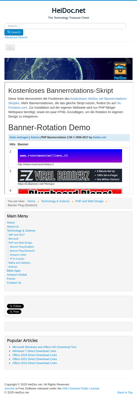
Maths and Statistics (19, 262)
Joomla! (9, 388)
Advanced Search (15, 37)
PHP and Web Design (20, 242)
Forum (11, 278)
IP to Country (17, 258)
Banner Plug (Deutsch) (22, 250)
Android (12, 266)
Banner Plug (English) (22, 246)
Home (11, 222)
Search (13, 32)
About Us (13, 226)
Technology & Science (21, 230)
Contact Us (14, 282)
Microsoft (13, 238)
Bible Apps (13, 270)
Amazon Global (17, 274)
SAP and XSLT (16, 234)
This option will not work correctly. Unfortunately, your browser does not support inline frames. (68, 138)
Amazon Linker (18, 254)
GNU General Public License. (81, 388)
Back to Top (125, 392)
